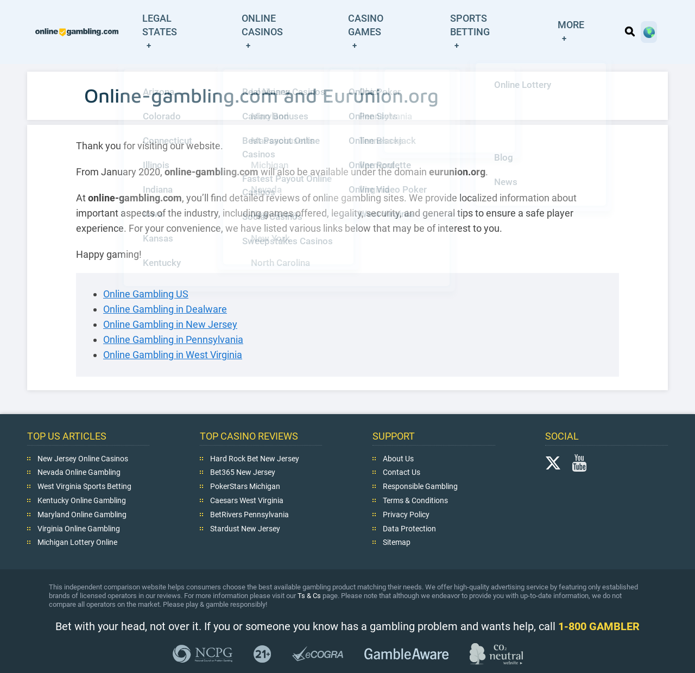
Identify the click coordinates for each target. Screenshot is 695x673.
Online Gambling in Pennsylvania (173, 317)
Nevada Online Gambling (79, 450)
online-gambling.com (103, 21)
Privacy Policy (406, 492)
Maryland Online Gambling (82, 492)
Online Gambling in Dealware (165, 287)
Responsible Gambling (420, 464)
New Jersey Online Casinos (82, 436)
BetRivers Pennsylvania (249, 492)
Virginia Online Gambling (78, 506)
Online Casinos (326, 21)
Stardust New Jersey (245, 506)
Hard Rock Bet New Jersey (254, 436)
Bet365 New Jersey (242, 450)
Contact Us (401, 450)
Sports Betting (512, 21)
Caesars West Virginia (246, 478)
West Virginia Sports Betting (84, 464)
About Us (398, 436)
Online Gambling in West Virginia (172, 333)
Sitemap (396, 520)
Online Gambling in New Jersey (170, 302)
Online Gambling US (145, 272)
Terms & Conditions (415, 478)
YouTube (579, 440)
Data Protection (409, 506)
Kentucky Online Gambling (81, 478)
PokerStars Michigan (245, 464)
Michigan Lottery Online (77, 520)
